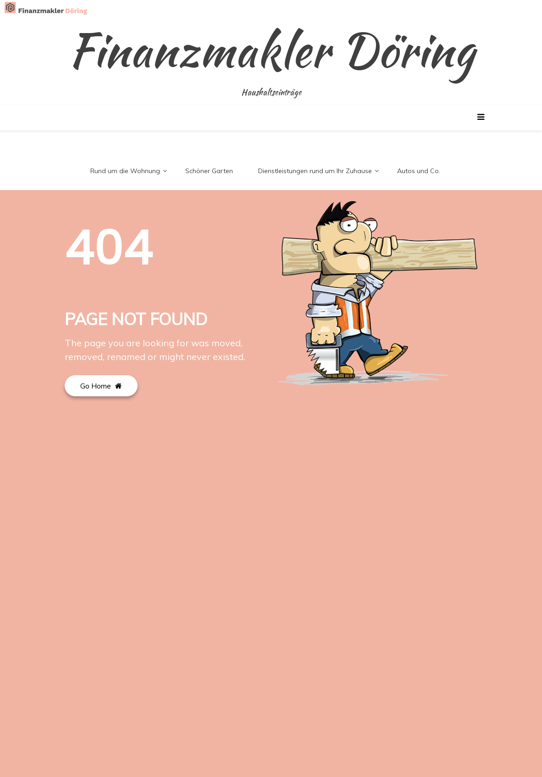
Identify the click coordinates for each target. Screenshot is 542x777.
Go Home (101, 385)
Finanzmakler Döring (271, 50)
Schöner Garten (209, 171)
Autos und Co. (418, 171)
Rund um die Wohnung (125, 171)
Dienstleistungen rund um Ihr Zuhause (315, 171)
